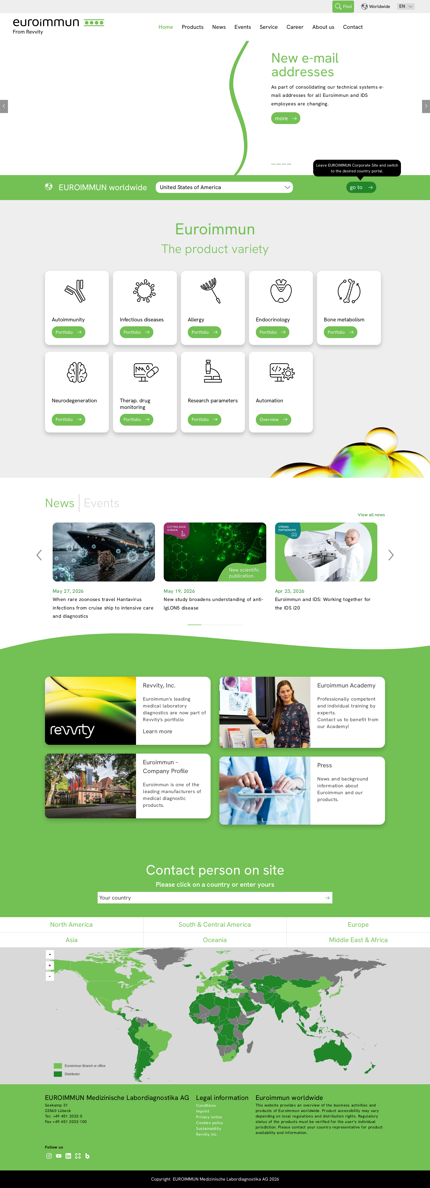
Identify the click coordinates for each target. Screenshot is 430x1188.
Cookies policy (209, 1122)
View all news (371, 515)
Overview (269, 419)
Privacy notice (209, 1116)
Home (166, 26)
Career (295, 26)
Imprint (202, 1111)
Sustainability (208, 1128)
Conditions (206, 1105)
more (281, 118)
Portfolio (64, 332)
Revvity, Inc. (206, 1134)
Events (242, 26)
